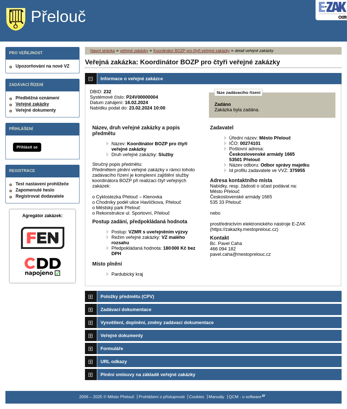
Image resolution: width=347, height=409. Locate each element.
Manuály (216, 397)
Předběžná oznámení (37, 97)
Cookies (196, 397)
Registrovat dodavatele (40, 196)
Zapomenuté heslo (35, 190)
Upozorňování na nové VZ (42, 66)
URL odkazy (113, 361)
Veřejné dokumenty (36, 110)
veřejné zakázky (134, 50)
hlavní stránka (102, 50)
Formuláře (111, 348)
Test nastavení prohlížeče (42, 183)
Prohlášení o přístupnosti (162, 397)
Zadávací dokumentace (125, 309)
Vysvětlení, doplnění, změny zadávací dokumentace (157, 322)
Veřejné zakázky (32, 104)
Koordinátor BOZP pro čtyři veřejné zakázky (191, 50)
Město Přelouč (51, 20)
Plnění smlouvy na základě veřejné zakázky (147, 374)
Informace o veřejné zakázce (131, 78)
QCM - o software (245, 397)
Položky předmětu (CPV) (127, 296)
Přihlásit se (27, 147)
